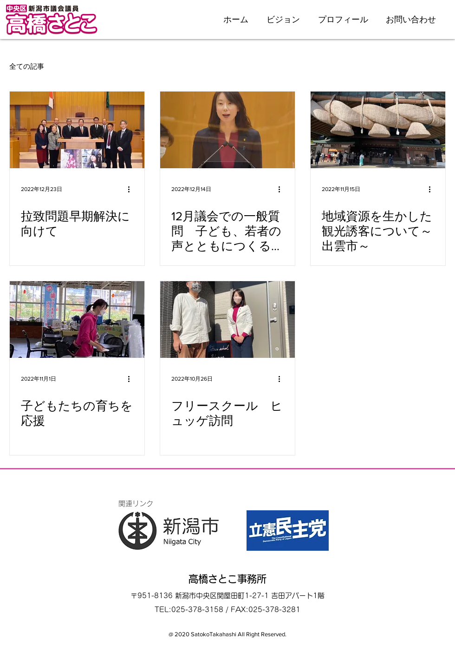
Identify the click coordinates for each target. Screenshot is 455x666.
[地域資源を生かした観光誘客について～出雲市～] (378, 130)
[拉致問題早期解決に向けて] (77, 130)
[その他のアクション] (131, 189)
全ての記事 (26, 66)
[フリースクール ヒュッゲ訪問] (227, 319)
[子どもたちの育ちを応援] (77, 319)
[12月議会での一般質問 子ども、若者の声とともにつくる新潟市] (227, 130)
